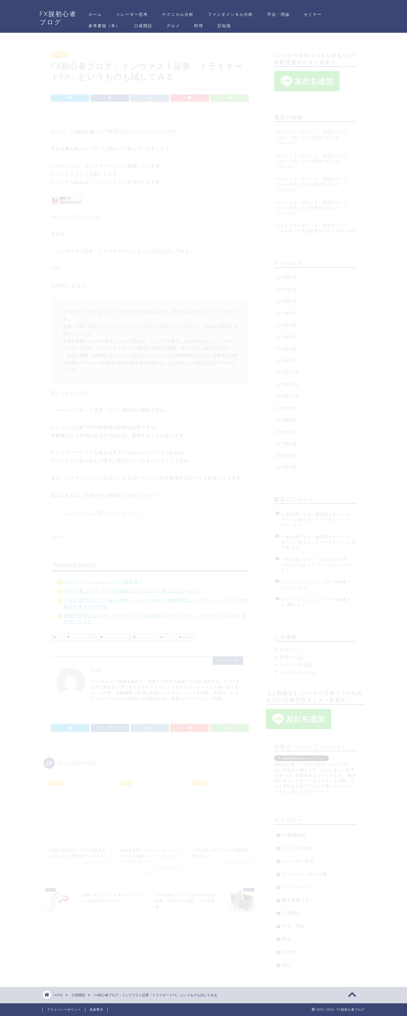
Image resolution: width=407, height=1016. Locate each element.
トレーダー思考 (132, 14)
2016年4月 (286, 322)
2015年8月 (286, 417)
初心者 (185, 635)
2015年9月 (286, 405)
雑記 (286, 962)
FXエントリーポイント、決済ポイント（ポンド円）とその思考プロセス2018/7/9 (312, 158)
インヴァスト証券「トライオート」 (103, 510)
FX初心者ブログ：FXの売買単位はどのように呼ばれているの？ (132, 588)
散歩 (286, 936)
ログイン (289, 647)
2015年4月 (286, 465)
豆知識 (224, 25)
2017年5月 (286, 311)
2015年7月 (286, 429)
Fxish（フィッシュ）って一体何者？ (103, 579)
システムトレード (113, 635)
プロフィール (295, 884)
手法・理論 (278, 14)
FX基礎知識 (294, 832)
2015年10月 (287, 394)
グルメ (173, 25)
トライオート (143, 635)
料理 (198, 25)
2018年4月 (286, 299)
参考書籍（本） (104, 25)
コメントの (296, 662)
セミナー (313, 14)
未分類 (289, 949)
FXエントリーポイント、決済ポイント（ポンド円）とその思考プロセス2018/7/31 (312, 135)
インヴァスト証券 (80, 635)
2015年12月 (287, 370)
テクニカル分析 (178, 14)
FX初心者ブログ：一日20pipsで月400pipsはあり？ (314, 559)
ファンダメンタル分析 (230, 14)
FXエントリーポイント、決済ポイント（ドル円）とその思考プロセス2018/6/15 (316, 226)
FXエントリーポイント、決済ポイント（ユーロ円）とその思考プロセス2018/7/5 (312, 182)
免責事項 (96, 1009)
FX (56, 635)
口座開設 (143, 25)
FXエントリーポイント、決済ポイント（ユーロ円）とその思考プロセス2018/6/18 (312, 205)
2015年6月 (286, 441)
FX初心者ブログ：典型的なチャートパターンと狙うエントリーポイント (317, 514)
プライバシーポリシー (64, 1009)
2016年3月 (286, 334)
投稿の (292, 654)
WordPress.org (297, 670)
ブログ (166, 635)
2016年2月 (286, 346)
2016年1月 (286, 358)
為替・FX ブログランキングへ (75, 214)
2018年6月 (286, 287)
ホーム (95, 14)
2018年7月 (286, 275)
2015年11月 (287, 382)
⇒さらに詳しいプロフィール (301, 788)
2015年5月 (286, 453)
